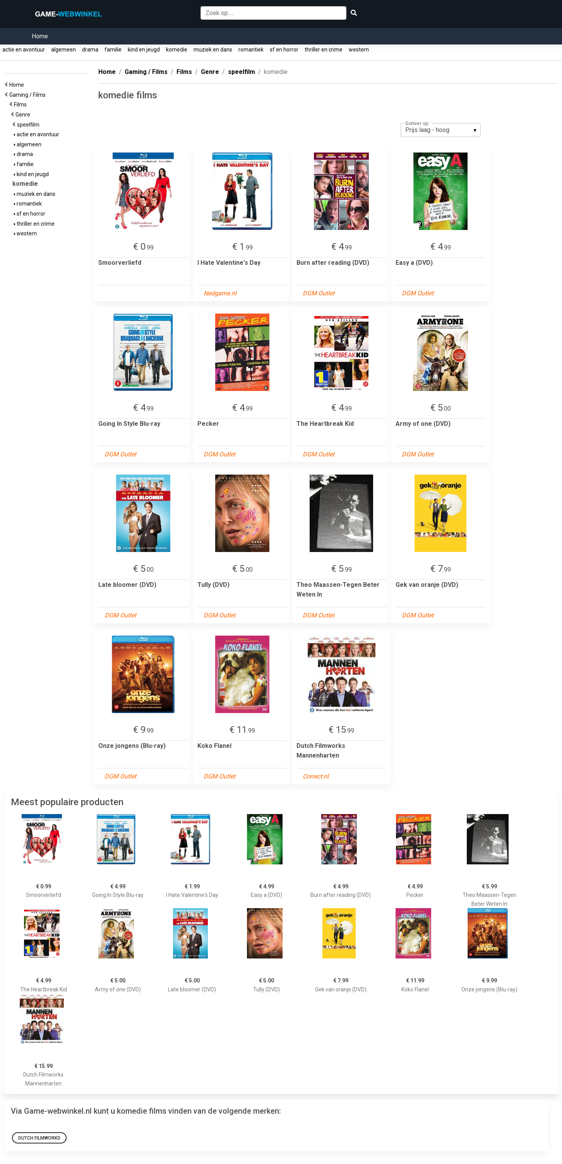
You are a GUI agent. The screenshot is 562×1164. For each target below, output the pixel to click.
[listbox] (441, 130)
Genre (24, 114)
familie (113, 49)
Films (21, 104)
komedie (177, 49)
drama (90, 49)
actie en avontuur (23, 49)
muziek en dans (213, 49)
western (358, 49)
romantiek (251, 49)
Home (40, 36)
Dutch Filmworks (39, 1138)
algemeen (63, 49)
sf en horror (284, 49)
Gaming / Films (28, 95)
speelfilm (29, 125)
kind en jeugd (143, 49)
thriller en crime (323, 49)
